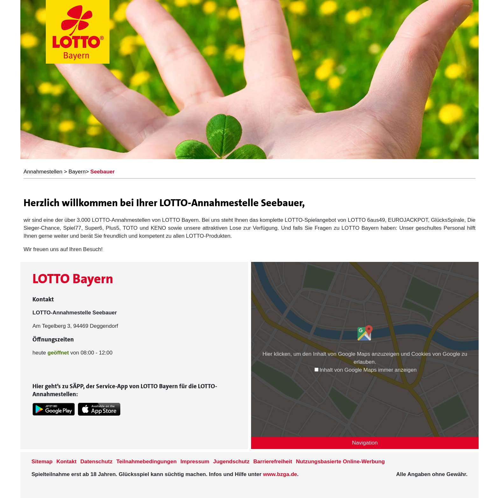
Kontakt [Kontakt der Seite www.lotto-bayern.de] (66, 462)
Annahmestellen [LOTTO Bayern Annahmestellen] (43, 172)
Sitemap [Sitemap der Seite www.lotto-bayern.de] (42, 462)
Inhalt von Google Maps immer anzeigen (365, 370)
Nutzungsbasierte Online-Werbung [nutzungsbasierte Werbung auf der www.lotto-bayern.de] (340, 462)
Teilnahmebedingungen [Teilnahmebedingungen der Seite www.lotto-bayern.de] (146, 462)
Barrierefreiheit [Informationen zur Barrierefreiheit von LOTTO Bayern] (272, 462)
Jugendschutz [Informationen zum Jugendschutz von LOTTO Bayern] (231, 462)
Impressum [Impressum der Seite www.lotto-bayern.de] (194, 462)
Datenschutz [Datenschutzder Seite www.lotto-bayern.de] (96, 462)
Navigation (364, 443)
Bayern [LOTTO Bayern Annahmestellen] (77, 172)
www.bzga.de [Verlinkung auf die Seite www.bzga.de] (280, 474)
